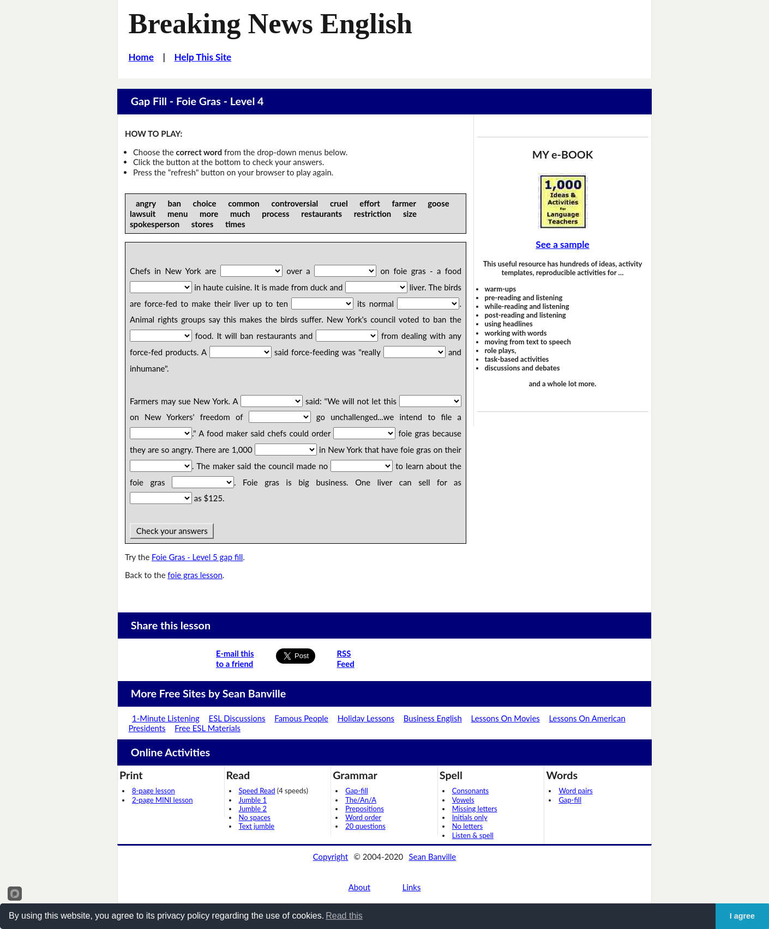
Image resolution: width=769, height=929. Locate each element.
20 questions (365, 826)
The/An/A (360, 800)
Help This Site (203, 57)
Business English (433, 718)
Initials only (470, 817)
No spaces (255, 817)
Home (141, 57)
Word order (363, 817)
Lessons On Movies (505, 718)
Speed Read (257, 790)
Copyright (330, 856)
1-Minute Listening (166, 718)
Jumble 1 (253, 800)
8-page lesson (153, 790)
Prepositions (364, 808)
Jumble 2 (253, 808)
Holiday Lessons (366, 718)
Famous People (301, 718)
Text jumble (257, 826)
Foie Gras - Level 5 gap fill (197, 557)
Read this (344, 915)
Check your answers (171, 531)
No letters (467, 826)
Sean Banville (432, 856)
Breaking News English (270, 23)
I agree (742, 916)
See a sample (562, 244)
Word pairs (575, 790)
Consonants (470, 790)
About (359, 887)
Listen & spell (473, 835)
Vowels (463, 800)
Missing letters (474, 808)
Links (411, 887)
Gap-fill (356, 790)
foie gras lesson (194, 575)
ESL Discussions (237, 718)
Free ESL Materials (208, 728)
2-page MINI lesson (162, 800)
